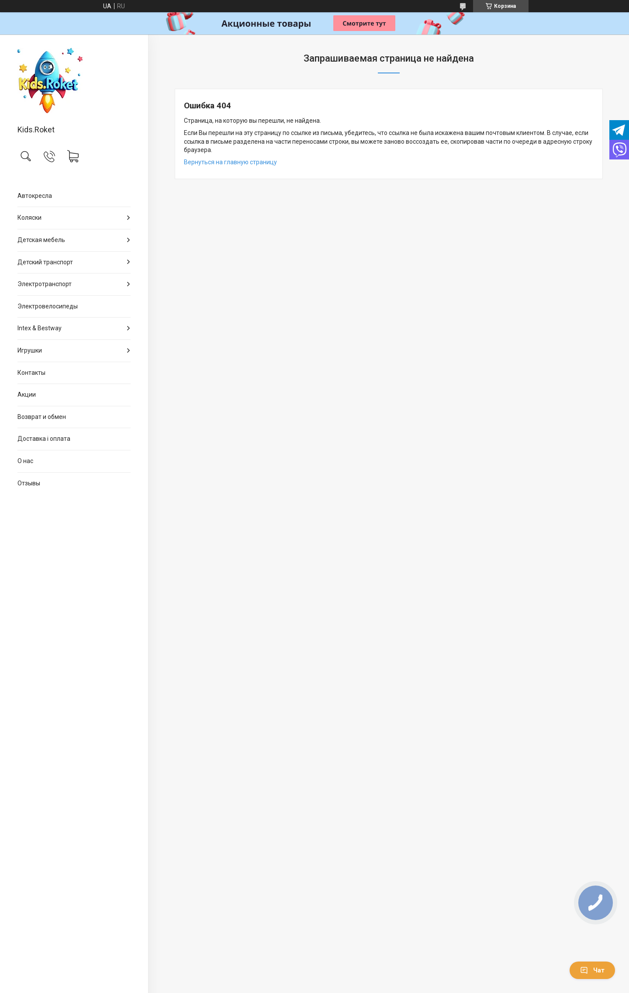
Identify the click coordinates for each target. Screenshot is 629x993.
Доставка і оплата (43, 438)
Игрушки (29, 350)
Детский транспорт (45, 262)
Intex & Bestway (39, 328)
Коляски (29, 217)
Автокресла (34, 195)
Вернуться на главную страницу (230, 162)
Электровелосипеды (47, 306)
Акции (26, 394)
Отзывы (28, 483)
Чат (592, 970)
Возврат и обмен (41, 416)
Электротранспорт (44, 283)
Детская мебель (41, 239)
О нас (25, 460)
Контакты (31, 372)
